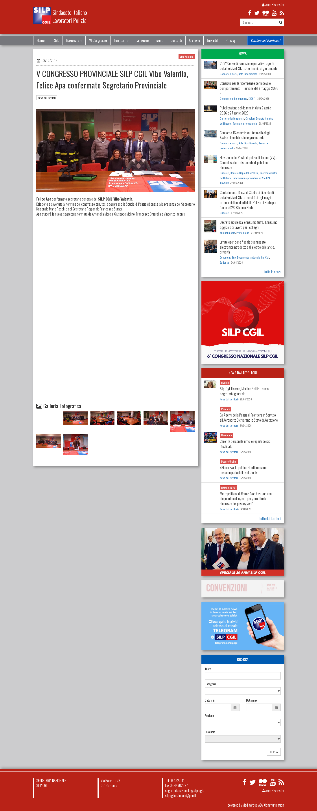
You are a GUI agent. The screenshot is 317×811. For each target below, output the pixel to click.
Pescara (225, 409)
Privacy (230, 40)
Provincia (210, 732)
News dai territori (47, 97)
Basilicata (226, 435)
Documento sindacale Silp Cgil (253, 257)
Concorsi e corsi (228, 74)
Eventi (160, 40)
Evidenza (224, 262)
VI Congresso (98, 40)
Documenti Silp (228, 257)
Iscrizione (142, 40)
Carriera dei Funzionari (265, 40)
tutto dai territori (270, 518)
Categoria (210, 684)
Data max (251, 700)
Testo (208, 668)
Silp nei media (227, 233)
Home (40, 40)
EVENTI (252, 98)
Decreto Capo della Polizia (244, 173)
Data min (210, 700)
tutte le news (272, 271)
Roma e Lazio (228, 488)
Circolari (250, 118)
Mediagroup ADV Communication (263, 805)
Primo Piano (242, 233)
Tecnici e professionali (245, 123)
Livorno (225, 383)
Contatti (176, 40)
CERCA (274, 751)
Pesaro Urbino (228, 461)
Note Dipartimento (248, 74)
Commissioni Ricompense (233, 98)
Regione (209, 715)
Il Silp (55, 40)
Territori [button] (121, 40)
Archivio (194, 40)
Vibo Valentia (187, 56)
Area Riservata (273, 4)
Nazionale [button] (74, 40)
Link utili (213, 40)
